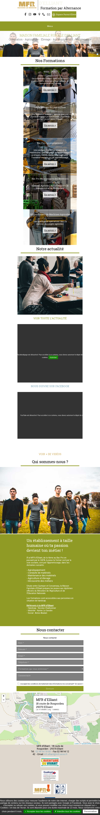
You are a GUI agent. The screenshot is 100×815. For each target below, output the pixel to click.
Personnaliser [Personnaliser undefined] (90, 811)
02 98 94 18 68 (43, 751)
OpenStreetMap (86, 743)
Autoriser (53, 357)
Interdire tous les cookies (67, 811)
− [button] (3, 700)
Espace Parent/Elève (66, 14)
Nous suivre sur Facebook (50, 386)
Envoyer (50, 688)
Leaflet (76, 743)
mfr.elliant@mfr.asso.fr (55, 754)
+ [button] (3, 696)
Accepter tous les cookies (38, 811)
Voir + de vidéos (50, 454)
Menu (50, 26)
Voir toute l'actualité (50, 318)
